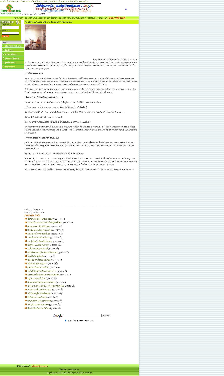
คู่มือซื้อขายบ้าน (10, 62)
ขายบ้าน (69, 1)
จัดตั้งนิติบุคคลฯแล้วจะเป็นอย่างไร (41, 271)
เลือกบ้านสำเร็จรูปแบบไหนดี (39, 260)
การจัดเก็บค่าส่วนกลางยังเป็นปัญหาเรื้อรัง (44, 223)
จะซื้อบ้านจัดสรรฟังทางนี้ (37, 249)
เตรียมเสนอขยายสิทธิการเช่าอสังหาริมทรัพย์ (45, 286)
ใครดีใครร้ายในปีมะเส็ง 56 (38, 237)
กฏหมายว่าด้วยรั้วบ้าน (36, 278)
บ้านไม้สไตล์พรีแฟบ (35, 256)
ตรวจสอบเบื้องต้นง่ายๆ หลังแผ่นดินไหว (43, 275)
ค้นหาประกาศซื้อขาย (12, 58)
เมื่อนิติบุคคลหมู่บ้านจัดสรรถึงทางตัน (42, 252)
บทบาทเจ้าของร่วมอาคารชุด (39, 301)
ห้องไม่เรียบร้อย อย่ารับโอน (38, 308)
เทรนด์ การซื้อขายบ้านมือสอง (39, 290)
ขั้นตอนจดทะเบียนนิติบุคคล (38, 226)
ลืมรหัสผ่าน (8, 50)
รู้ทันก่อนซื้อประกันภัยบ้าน (37, 267)
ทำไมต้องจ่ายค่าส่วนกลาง (38, 305)
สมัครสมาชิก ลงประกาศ (13, 46)
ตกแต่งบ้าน (83, 1)
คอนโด (3, 1)
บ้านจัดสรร (11, 1)
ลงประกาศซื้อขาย (11, 54)
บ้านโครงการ (22, 1)
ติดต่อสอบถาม (10, 67)
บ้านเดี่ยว (44, 1)
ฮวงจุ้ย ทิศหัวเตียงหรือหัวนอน (39, 241)
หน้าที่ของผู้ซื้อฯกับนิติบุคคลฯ (39, 293)
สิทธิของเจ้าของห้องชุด (37, 297)
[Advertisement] (12, 114)
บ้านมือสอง (54, 1)
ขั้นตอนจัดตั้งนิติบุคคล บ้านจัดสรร (41, 282)
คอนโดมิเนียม (34, 1)
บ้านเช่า (62, 1)
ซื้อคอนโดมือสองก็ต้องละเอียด (40, 219)
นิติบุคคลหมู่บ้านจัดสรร (36, 264)
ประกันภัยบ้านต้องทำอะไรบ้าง (39, 230)
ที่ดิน (76, 1)
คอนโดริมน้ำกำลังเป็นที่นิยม (38, 234)
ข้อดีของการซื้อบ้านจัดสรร (38, 245)
